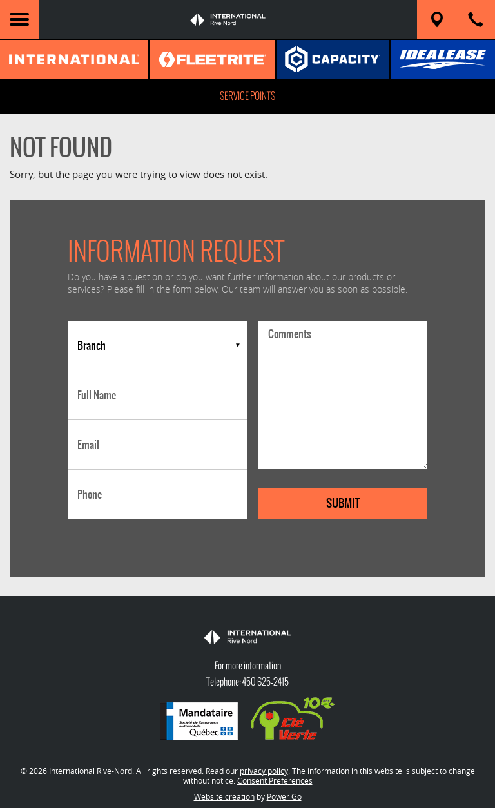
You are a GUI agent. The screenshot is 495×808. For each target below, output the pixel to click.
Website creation (224, 796)
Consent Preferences (275, 780)
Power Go (284, 796)
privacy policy (264, 770)
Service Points (247, 96)
